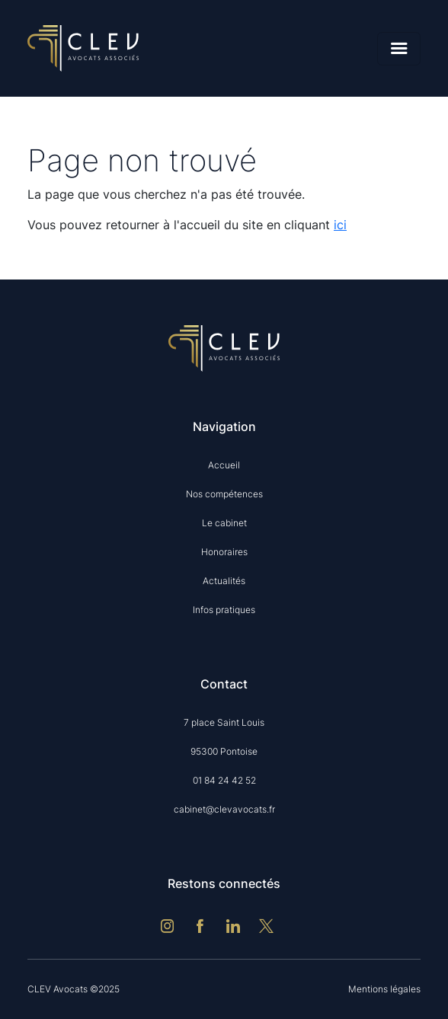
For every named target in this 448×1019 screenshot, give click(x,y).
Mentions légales (384, 989)
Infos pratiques (224, 609)
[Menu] (399, 48)
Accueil (224, 465)
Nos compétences (224, 494)
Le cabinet (224, 523)
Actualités (224, 580)
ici (340, 224)
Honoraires (224, 551)
